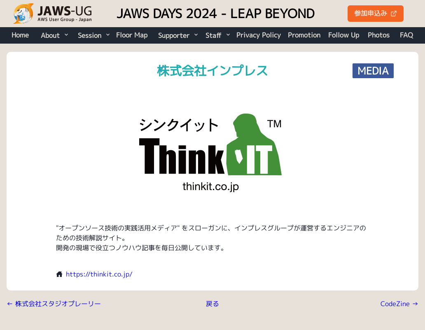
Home (20, 35)
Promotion (304, 35)
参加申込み (375, 13)
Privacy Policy (258, 35)
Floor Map (131, 35)
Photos (379, 35)
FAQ (406, 35)
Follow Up (343, 35)
